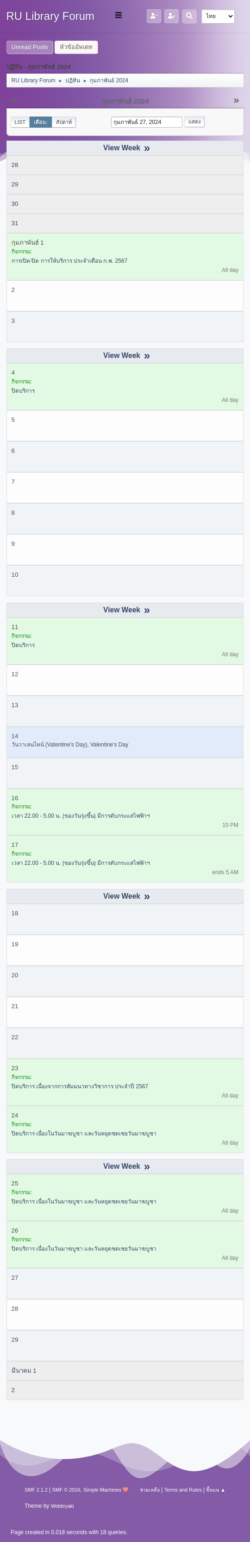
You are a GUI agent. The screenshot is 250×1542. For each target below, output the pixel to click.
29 (15, 184)
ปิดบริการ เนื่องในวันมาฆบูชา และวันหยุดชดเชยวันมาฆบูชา (84, 1133)
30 (15, 203)
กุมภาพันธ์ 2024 (125, 101)
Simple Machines (102, 1490)
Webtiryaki (62, 1506)
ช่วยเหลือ (150, 1490)
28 (15, 164)
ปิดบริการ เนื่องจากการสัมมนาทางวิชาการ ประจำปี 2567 (80, 1086)
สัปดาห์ (64, 122)
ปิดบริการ (23, 391)
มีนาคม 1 (24, 1370)
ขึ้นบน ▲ (215, 1490)
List (20, 122)
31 (15, 223)
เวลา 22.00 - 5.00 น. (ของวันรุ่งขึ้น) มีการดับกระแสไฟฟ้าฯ (81, 816)
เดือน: (41, 122)
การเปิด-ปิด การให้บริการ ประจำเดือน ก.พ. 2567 (70, 261)
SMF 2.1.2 (36, 1490)
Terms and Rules (183, 1490)
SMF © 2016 (66, 1490)
